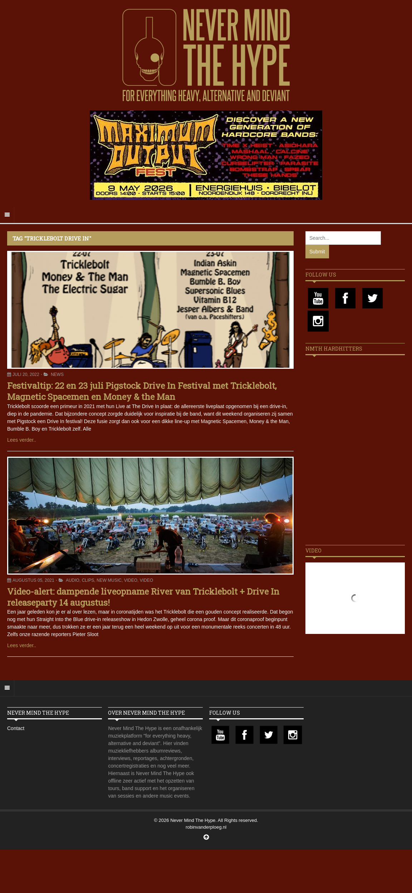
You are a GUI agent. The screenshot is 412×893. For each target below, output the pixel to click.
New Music (109, 580)
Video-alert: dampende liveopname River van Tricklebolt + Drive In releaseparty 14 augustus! (143, 597)
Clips (88, 580)
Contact (15, 728)
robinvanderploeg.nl (206, 827)
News (57, 374)
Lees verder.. (21, 440)
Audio (72, 580)
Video (130, 580)
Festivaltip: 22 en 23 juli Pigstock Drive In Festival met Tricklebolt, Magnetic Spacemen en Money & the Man (141, 391)
